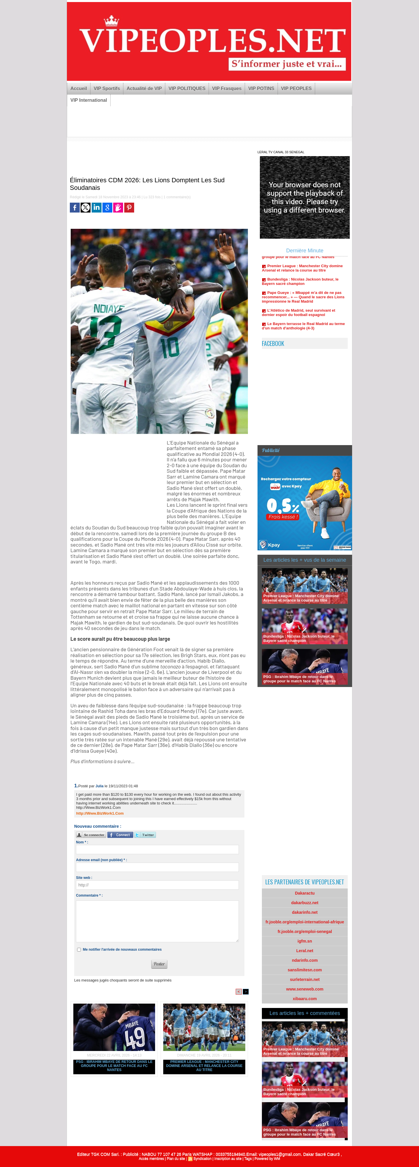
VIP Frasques (227, 88)
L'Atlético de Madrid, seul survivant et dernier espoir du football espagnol (298, 316)
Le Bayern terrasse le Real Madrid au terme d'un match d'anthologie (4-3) (303, 329)
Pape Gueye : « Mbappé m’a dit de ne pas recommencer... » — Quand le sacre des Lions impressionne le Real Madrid (303, 300)
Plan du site (176, 1159)
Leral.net (304, 950)
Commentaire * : (89, 895)
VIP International (88, 100)
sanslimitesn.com (305, 970)
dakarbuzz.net (304, 902)
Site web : (84, 878)
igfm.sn (305, 941)
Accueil (78, 88)
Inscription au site (228, 1159)
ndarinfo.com (305, 960)
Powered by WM (267, 1159)
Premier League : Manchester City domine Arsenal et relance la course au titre (204, 1066)
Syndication (202, 1159)
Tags (248, 1159)
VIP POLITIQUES (186, 88)
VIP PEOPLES (296, 88)
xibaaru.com (305, 998)
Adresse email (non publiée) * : (101, 860)
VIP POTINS (261, 88)
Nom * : (82, 842)
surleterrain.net (305, 979)
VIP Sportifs (107, 88)
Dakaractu (305, 893)
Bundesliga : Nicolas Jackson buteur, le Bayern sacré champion (300, 285)
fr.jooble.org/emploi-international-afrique (305, 922)
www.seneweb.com (305, 989)
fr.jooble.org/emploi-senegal (305, 931)
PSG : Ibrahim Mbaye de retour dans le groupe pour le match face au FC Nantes (114, 1066)
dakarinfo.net (305, 912)
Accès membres (151, 1159)
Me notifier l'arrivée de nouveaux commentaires (122, 949)
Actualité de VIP (144, 88)
